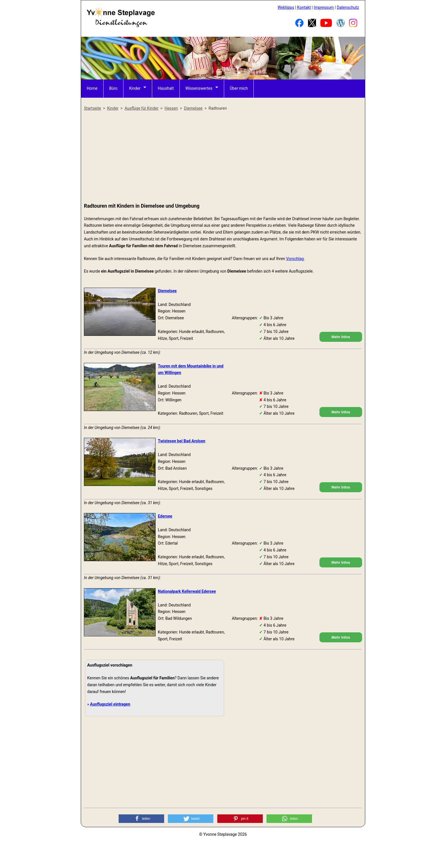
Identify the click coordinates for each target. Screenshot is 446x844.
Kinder (135, 88)
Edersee (165, 516)
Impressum (324, 7)
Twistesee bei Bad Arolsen (181, 441)
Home (92, 88)
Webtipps (286, 7)
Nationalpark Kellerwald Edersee (187, 591)
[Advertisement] (223, 157)
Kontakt (304, 7)
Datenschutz (348, 7)
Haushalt (166, 88)
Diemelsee (167, 291)
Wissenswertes (198, 88)
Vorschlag (295, 258)
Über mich (239, 88)
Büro (113, 88)
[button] (141, 818)
